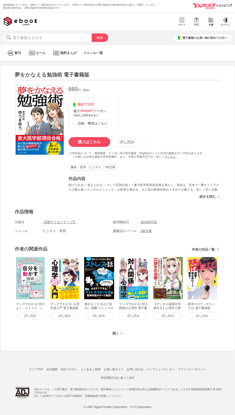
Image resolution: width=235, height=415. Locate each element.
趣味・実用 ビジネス (86, 167)
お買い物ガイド (113, 369)
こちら (171, 156)
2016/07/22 (149, 222)
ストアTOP (36, 369)
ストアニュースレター (161, 369)
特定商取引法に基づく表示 (117, 377)
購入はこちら (89, 142)
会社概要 (52, 369)
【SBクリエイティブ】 (60, 222)
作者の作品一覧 (203, 249)
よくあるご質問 (91, 369)
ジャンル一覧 (93, 53)
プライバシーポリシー (192, 369)
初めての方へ (69, 369)
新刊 (13, 53)
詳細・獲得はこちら (92, 123)
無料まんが (64, 53)
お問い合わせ (135, 369)
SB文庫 (110, 167)
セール (37, 53)
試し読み (127, 142)
